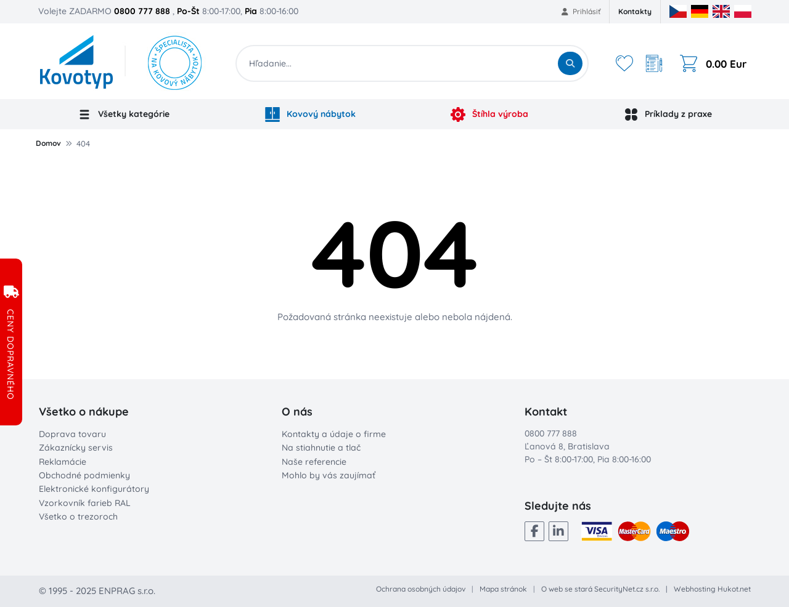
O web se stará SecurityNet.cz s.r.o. (600, 588)
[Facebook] (534, 531)
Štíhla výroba (489, 114)
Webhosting (695, 588)
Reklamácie (62, 461)
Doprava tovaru (72, 434)
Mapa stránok (503, 588)
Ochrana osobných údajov (420, 588)
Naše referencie (314, 461)
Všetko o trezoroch (78, 516)
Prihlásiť (581, 11)
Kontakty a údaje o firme (334, 434)
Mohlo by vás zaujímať (328, 475)
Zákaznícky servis (76, 447)
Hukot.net (734, 588)
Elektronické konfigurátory (94, 488)
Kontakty (635, 11)
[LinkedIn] (558, 531)
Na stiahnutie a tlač (321, 447)
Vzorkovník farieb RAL (85, 503)
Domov (48, 143)
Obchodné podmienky (84, 475)
